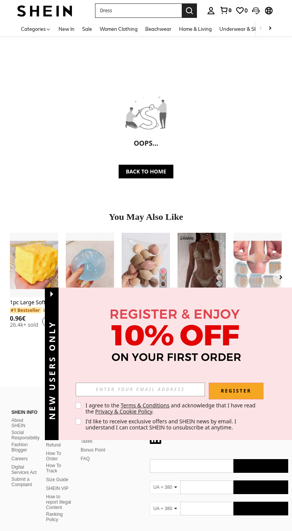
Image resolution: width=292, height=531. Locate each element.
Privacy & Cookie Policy (123, 411)
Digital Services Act (23, 395)
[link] (225, 10)
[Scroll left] (260, 28)
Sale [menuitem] (87, 29)
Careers (19, 383)
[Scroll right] (270, 28)
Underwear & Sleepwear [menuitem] (247, 29)
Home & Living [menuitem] (195, 29)
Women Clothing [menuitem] (119, 29)
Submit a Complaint (21, 406)
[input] (140, 389)
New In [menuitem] (67, 29)
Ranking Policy (54, 442)
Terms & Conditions (145, 405)
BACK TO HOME (146, 171)
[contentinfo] (219, 495)
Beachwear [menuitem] (158, 29)
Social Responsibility (25, 360)
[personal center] (211, 10)
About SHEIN (18, 348)
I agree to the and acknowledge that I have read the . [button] (171, 408)
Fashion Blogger (19, 372)
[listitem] (34, 283)
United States (79, 516)
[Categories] (36, 28)
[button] (138, 10)
